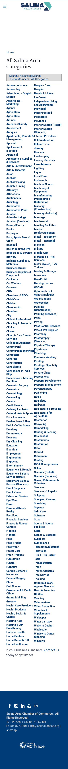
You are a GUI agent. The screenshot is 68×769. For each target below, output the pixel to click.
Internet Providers (45, 136)
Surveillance (41, 542)
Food (9, 538)
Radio (37, 396)
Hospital (39, 89)
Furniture (11, 567)
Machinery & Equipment (41, 190)
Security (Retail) (44, 472)
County (10, 401)
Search (13, 75)
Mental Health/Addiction (44, 231)
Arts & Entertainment (19, 166)
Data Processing (16, 417)
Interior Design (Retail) (47, 124)
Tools (37, 559)
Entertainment (14, 465)
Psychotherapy (43, 388)
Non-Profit (40, 279)
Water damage (43, 621)
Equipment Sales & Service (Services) (17, 482)
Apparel (11, 143)
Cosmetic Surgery (17, 385)
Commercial (13, 346)
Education (12, 445)
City (8, 315)
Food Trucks (13, 542)
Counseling (13, 397)
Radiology (40, 400)
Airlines (11, 120)
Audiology (12, 202)
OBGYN (38, 287)
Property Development (47, 380)
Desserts (11, 437)
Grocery (11, 601)
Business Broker (16, 268)
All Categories (39, 79)
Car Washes (13, 283)
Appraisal (12, 154)
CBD (9, 291)
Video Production (44, 606)
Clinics (10, 327)
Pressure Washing (45, 357)
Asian (9, 174)
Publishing (40, 392)
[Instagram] (16, 706)
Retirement (41, 456)
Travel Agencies (44, 571)
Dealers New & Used (18, 421)
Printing (39, 361)
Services (39, 487)
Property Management (47, 384)
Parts (37, 318)
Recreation (40, 420)
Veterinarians (42, 602)
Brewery (11, 256)
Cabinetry (12, 279)
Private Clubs (42, 372)
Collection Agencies (18, 342)
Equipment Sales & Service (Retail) (17, 475)
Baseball (11, 244)
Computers (13, 354)
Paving (38, 322)
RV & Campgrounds (46, 464)
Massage (39, 217)
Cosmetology (14, 393)
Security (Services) (45, 476)
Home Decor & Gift (17, 640)
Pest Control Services (47, 326)
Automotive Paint (16, 210)
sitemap (11, 730)
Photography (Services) (42, 339)
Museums (40, 275)
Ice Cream (40, 97)
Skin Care (40, 511)
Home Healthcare (17, 644)
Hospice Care (42, 85)
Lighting (39, 168)
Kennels (39, 152)
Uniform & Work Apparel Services (44, 584)
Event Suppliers (15, 488)
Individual (40, 108)
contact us (51, 650)
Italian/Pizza (42, 144)
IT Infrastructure (43, 140)
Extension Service (17, 496)
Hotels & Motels (44, 93)
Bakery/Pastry (15, 225)
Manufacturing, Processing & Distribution (43, 199)
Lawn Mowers (42, 164)
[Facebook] (9, 706)
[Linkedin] (22, 706)
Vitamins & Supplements (42, 612)
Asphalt (11, 178)
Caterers (11, 287)
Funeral (10, 563)
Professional (41, 376)
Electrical (12, 449)
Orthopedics (41, 302)
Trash (37, 567)
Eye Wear (12, 500)
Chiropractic (13, 307)
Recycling (40, 424)
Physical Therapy (44, 345)
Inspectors (40, 116)
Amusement (13, 128)
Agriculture (13, 116)
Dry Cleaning (14, 441)
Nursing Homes (43, 283)
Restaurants (41, 440)
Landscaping (42, 156)
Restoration (41, 444)
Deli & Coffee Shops (18, 425)
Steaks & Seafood (44, 534)
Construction (14, 362)
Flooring (11, 530)
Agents (10, 108)
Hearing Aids (14, 620)
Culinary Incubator (17, 409)
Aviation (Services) (17, 221)
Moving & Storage (45, 271)
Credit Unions (14, 405)
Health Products (16, 609)
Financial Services (17, 519)
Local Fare (40, 176)
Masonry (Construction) (42, 207)
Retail (37, 448)
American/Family (16, 124)
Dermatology (14, 433)
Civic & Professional (18, 319)
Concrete (11, 358)
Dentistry (11, 429)
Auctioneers (13, 198)
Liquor (38, 172)
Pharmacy (40, 334)
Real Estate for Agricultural (43, 414)
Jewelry (39, 148)
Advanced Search (30, 75)
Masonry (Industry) (45, 213)
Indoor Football (43, 112)
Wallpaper (40, 617)
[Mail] (36, 706)
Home (10, 52)
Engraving (12, 461)
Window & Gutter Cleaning (44, 635)
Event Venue (13, 492)
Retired (38, 452)
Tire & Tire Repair (44, 555)
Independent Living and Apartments (45, 103)
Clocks (10, 331)
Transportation (43, 563)
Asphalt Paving (15, 182)
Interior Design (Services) (43, 130)
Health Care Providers (19, 605)
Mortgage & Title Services (44, 258)
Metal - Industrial (44, 240)
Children (11, 303)
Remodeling (41, 428)
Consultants (13, 366)
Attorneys (12, 190)
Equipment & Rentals (19, 469)
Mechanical (41, 221)
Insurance (40, 120)
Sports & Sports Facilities (43, 525)
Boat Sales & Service (19, 252)
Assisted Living (15, 186)
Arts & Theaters (15, 170)
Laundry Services (44, 160)
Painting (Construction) (42, 308)
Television (40, 551)
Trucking (39, 579)
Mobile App (41, 252)
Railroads (40, 404)
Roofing (39, 460)
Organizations (42, 298)
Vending (39, 598)
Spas (37, 519)
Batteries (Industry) (18, 248)
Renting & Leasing (45, 432)
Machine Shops (43, 184)
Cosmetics (12, 389)
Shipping (39, 495)
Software (39, 515)
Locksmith (40, 180)
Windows (39, 641)
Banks (10, 229)
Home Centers (15, 636)
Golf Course (13, 586)
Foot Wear (12, 547)
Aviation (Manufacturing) (16, 215)
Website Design (43, 625)
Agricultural (13, 112)
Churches (12, 311)
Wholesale (40, 629)
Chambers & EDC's (17, 295)
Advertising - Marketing (14, 102)
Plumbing (40, 353)
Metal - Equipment (45, 236)
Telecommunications (46, 547)
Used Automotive (44, 590)
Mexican (39, 244)
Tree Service (41, 575)
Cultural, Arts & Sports (19, 413)
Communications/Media (20, 350)
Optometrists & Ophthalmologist (44, 293)
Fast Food (12, 515)
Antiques (11, 132)
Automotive (13, 206)
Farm (9, 504)
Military (38, 248)
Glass (9, 582)
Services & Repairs (45, 491)
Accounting (13, 89)
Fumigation (13, 559)
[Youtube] (29, 706)
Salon (37, 468)
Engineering (13, 457)
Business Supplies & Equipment (18, 273)
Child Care (12, 299)
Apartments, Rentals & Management (20, 137)
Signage (39, 507)
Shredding (40, 503)
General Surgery (16, 578)
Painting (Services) (45, 314)
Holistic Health (15, 632)
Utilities (39, 594)
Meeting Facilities (45, 225)
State (37, 530)
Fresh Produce (15, 555)
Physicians (41, 349)
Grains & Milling (16, 597)
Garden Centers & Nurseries (17, 572)
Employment (13, 453)
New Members (20, 79)
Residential (41, 436)
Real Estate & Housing (47, 408)
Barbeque (12, 233)
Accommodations (17, 85)
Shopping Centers (44, 499)
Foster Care (13, 551)
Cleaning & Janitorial (19, 323)
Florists (10, 534)
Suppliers (39, 538)
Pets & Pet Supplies (46, 330)
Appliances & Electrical (14, 149)
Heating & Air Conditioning (14, 626)
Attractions (13, 194)
